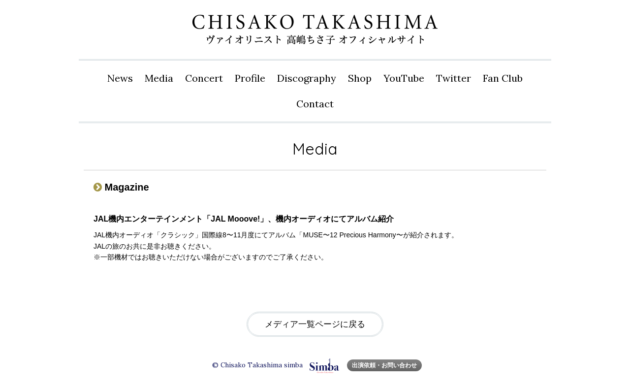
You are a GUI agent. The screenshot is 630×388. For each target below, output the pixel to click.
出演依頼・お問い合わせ (384, 365)
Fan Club (503, 78)
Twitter (453, 78)
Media (159, 78)
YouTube (403, 78)
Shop (360, 78)
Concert (204, 78)
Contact (315, 103)
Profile (250, 78)
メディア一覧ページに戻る (315, 324)
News (120, 78)
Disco (306, 78)
